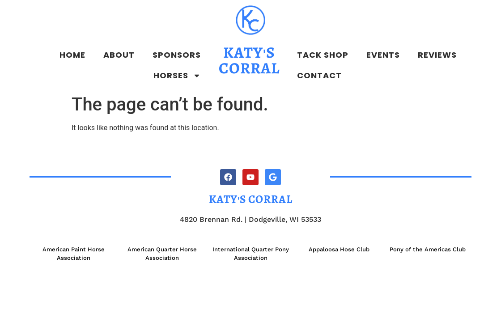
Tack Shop (322, 54)
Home (72, 54)
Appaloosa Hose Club (339, 249)
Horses (177, 75)
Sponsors (177, 54)
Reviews (437, 54)
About (119, 54)
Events (383, 54)
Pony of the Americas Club (428, 249)
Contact (319, 75)
